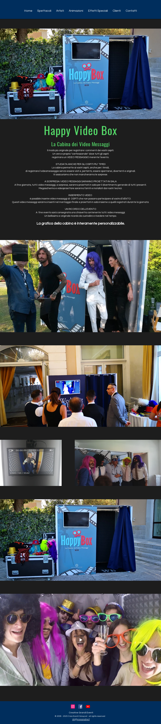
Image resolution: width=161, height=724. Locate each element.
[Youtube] (88, 706)
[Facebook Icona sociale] (80, 706)
